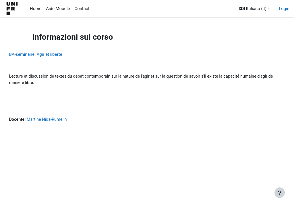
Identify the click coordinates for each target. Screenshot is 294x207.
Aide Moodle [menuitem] (58, 8)
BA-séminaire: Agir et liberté (48, 54)
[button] (255, 8)
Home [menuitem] (35, 8)
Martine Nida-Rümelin (60, 120)
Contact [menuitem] (81, 8)
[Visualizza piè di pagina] (279, 192)
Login (284, 8)
